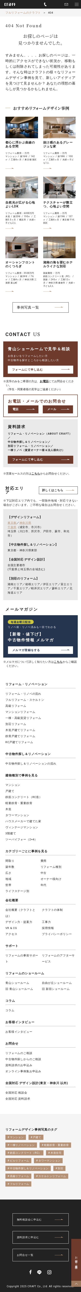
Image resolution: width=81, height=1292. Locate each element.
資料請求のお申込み (18, 1065)
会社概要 (11, 900)
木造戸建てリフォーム (20, 730)
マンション (12, 785)
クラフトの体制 (52, 909)
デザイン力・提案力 (18, 922)
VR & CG (11, 928)
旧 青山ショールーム (19, 989)
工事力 (46, 922)
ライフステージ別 (17, 891)
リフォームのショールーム (24, 973)
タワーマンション (17, 815)
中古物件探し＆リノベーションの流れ (30, 763)
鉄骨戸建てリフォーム (20, 736)
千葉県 (12, 527)
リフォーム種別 (51, 866)
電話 (16, 409)
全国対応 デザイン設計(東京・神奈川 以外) (36, 1083)
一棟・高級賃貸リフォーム (23, 718)
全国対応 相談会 (16, 1092)
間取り (9, 860)
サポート (11, 946)
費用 (44, 860)
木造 (8, 809)
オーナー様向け (51, 879)
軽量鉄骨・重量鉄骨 (18, 803)
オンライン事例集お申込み (23, 1071)
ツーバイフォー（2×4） (21, 839)
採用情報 (48, 928)
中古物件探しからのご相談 (23, 1059)
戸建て (9, 791)
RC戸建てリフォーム (19, 742)
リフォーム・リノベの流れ (23, 693)
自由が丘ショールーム (57, 983)
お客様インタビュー (20, 1022)
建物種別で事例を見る (21, 775)
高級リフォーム (15, 705)
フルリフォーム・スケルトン (24, 699)
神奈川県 (25, 522)
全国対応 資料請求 (17, 1098)
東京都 (12, 522)
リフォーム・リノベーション (26, 684)
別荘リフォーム (15, 724)
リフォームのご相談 (18, 1053)
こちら (35, 473)
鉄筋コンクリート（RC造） (23, 797)
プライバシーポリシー (57, 934)
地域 (8, 879)
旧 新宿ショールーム (56, 989)
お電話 (44, 381)
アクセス (11, 934)
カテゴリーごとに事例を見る (26, 851)
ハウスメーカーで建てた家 (23, 821)
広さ (8, 873)
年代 (44, 885)
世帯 (8, 885)
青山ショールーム (17, 983)
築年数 (9, 866)
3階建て (10, 833)
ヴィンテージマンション (21, 827)
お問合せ (11, 1043)
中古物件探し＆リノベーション (28, 754)
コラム (10, 1000)
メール (52, 409)
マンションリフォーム (20, 712)
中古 (44, 873)
